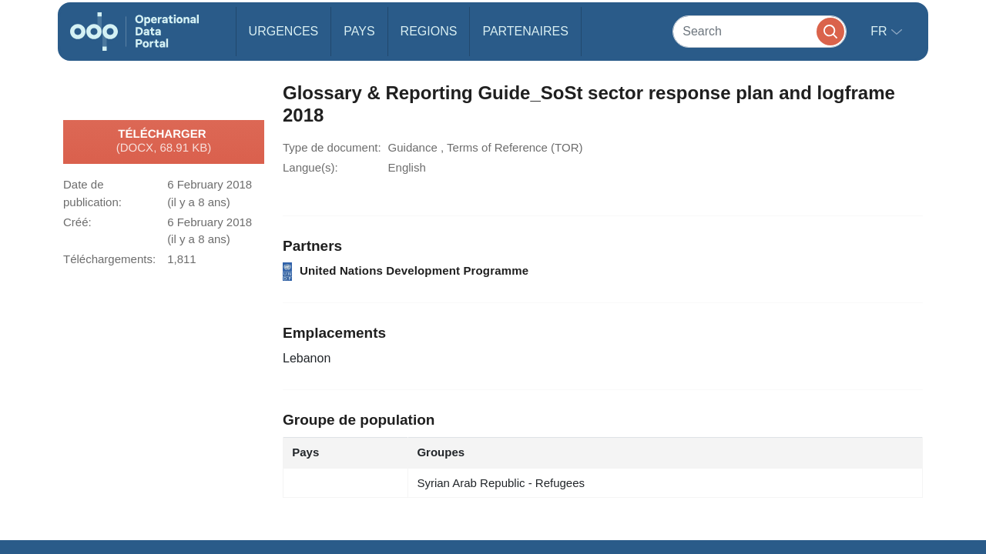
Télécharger (163, 141)
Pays (359, 31)
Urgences (284, 31)
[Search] (759, 31)
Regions (429, 31)
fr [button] (880, 31)
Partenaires (525, 31)
